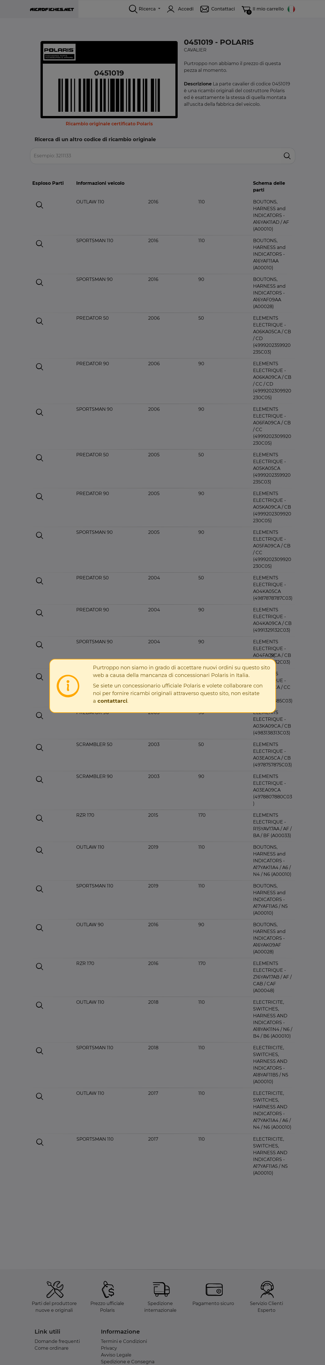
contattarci (112, 701)
